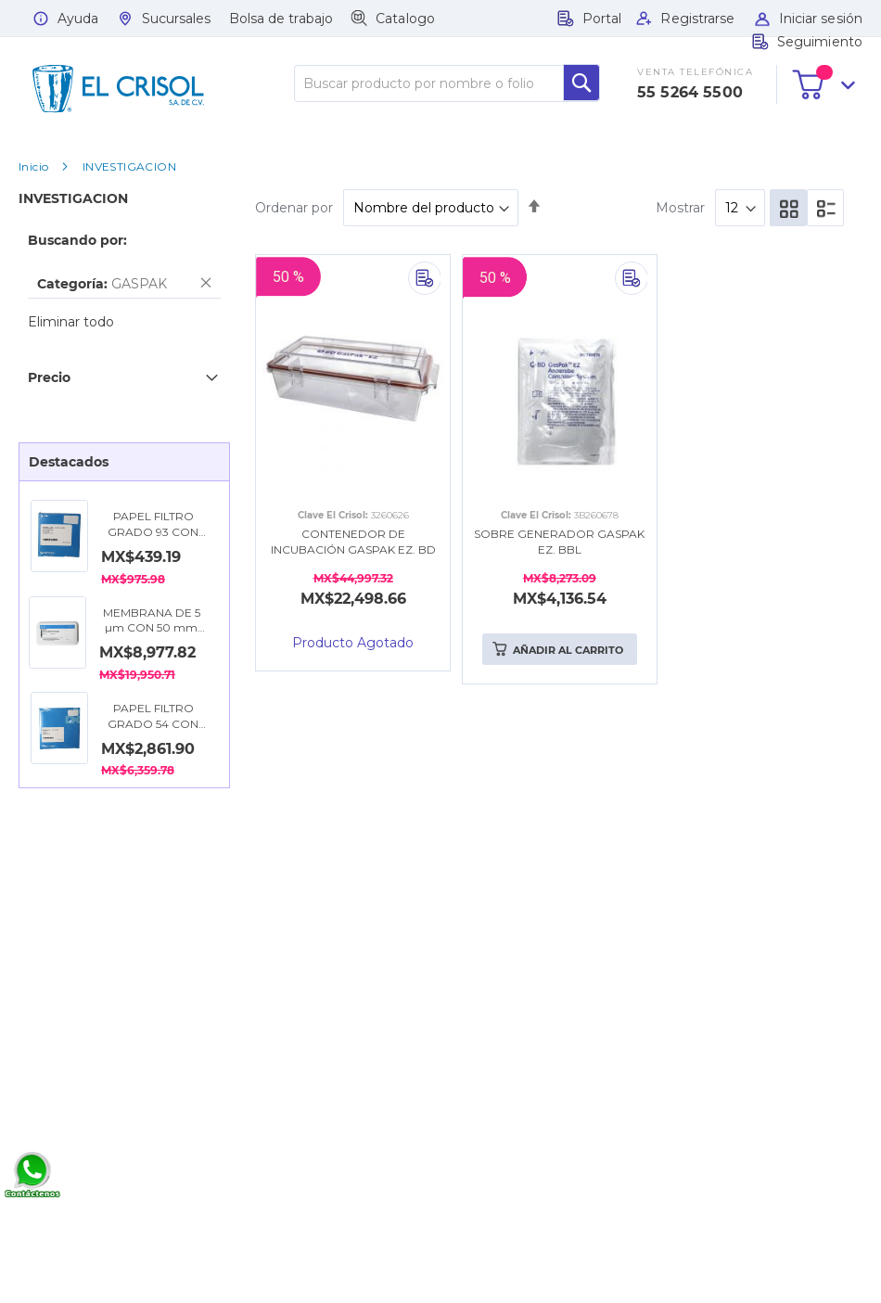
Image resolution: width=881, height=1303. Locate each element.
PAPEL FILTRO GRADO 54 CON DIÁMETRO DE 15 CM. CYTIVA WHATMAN (153, 717)
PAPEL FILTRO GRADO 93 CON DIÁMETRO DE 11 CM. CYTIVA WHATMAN (153, 525)
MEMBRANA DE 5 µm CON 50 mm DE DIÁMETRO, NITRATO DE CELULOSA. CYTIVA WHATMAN (151, 621)
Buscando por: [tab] (77, 240)
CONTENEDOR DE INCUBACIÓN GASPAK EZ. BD (353, 541)
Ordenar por (294, 207)
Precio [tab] (49, 377)
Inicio (33, 166)
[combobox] (447, 83)
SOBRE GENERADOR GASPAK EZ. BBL (559, 541)
